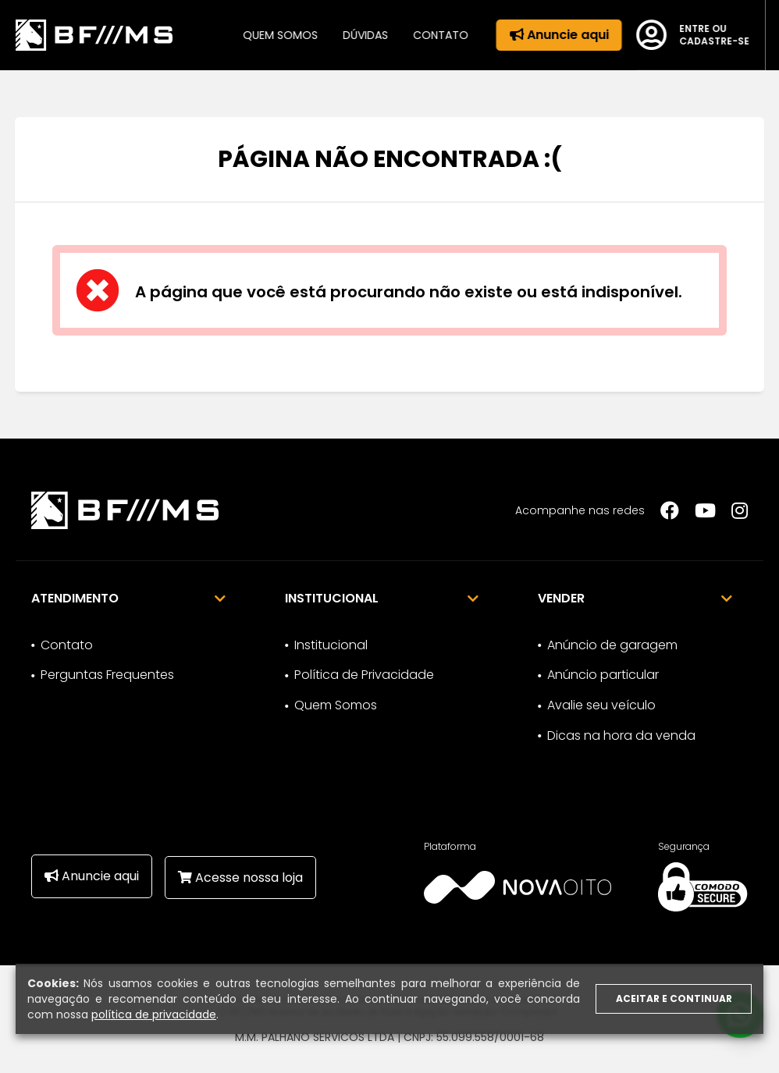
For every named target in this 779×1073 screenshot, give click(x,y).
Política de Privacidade (364, 675)
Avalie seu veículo (601, 705)
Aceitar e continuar (674, 998)
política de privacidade (153, 1014)
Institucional (331, 645)
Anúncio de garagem (612, 645)
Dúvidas (359, 35)
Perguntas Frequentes (107, 675)
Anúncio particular (603, 675)
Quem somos (274, 35)
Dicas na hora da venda (621, 735)
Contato (434, 35)
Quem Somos (335, 705)
